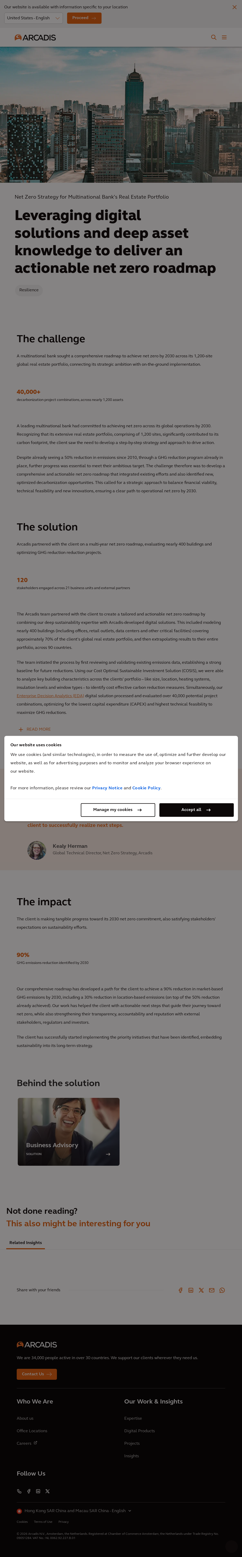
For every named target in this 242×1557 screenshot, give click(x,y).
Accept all (191, 810)
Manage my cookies (112, 810)
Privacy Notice (107, 788)
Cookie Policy (146, 788)
